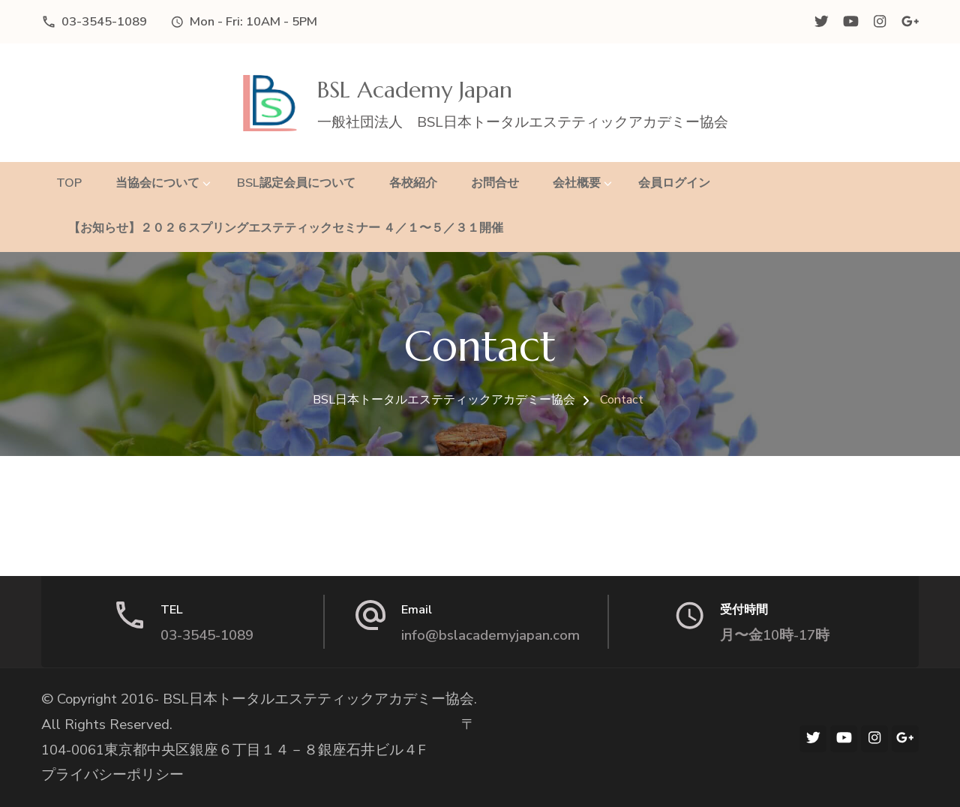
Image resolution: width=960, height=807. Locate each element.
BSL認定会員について (296, 182)
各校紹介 (413, 182)
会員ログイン (674, 182)
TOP (69, 182)
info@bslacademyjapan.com (490, 635)
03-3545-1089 (104, 21)
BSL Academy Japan (414, 90)
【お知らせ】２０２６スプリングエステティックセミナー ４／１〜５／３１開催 (279, 227)
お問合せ (495, 182)
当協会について (158, 182)
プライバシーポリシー (112, 774)
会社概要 (577, 182)
